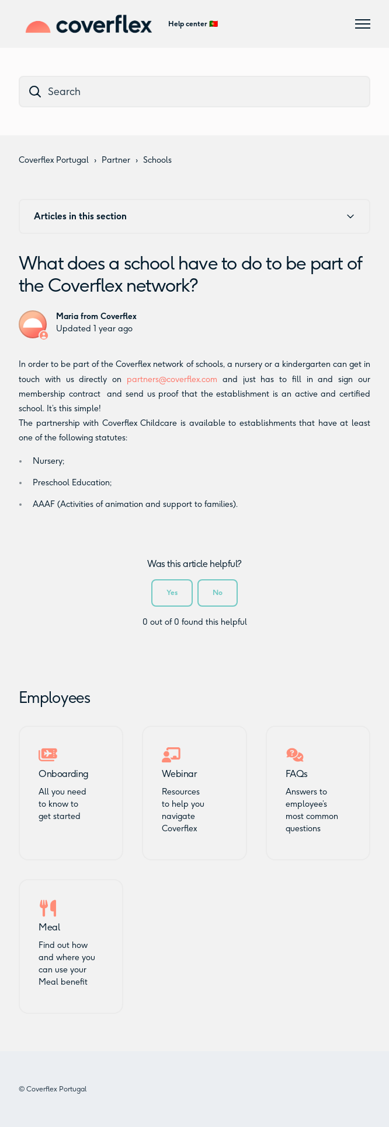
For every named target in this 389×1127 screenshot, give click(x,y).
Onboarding (64, 774)
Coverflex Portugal (54, 160)
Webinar (179, 774)
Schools (157, 160)
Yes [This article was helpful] (172, 592)
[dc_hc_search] (194, 91)
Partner (116, 160)
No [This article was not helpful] (218, 592)
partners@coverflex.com (172, 379)
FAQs (297, 774)
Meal (49, 927)
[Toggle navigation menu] (362, 24)
